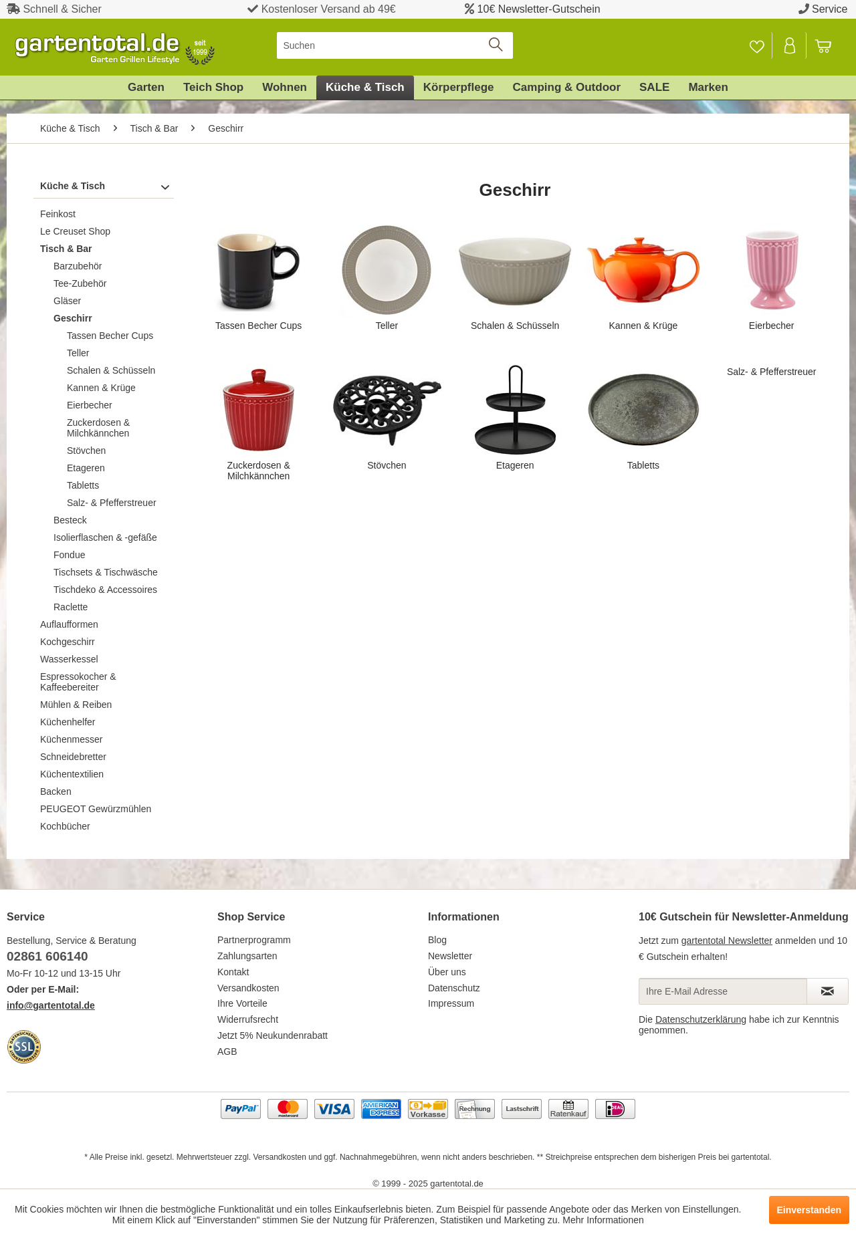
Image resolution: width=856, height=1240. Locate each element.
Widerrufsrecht (247, 1019)
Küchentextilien (72, 774)
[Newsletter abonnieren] (828, 991)
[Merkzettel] (757, 45)
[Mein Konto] (790, 45)
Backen (56, 791)
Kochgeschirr (67, 641)
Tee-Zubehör (80, 283)
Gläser (67, 300)
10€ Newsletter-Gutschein (539, 9)
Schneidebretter (73, 756)
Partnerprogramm (254, 940)
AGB (227, 1051)
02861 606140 (47, 956)
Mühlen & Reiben (76, 704)
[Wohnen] (284, 88)
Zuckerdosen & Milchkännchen (98, 428)
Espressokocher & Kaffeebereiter (78, 682)
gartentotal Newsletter (726, 940)
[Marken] (708, 88)
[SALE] (654, 88)
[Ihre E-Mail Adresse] (723, 991)
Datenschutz (454, 988)
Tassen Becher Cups (110, 335)
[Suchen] (395, 45)
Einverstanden (809, 1210)
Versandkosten (248, 988)
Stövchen (86, 450)
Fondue (69, 554)
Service (829, 9)
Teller (78, 353)
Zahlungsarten (247, 956)
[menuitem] (395, 45)
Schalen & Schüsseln (111, 370)
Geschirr (73, 318)
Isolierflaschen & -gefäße (105, 537)
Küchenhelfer (68, 722)
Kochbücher (65, 826)
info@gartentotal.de (51, 1005)
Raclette (71, 607)
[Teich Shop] (213, 88)
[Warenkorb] (829, 45)
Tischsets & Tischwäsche (106, 572)
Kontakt (233, 972)
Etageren (86, 468)
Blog (437, 940)
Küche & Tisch (72, 185)
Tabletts (83, 485)
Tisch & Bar (66, 248)
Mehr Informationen (602, 1220)
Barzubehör (78, 266)
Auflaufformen (69, 624)
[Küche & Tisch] (365, 88)
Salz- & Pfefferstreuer (111, 502)
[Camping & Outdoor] (567, 88)
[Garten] (146, 88)
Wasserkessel (69, 659)
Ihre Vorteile (242, 1003)
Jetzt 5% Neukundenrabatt (272, 1035)
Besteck (70, 520)
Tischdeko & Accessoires (105, 589)
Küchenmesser (71, 739)
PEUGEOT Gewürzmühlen (95, 808)
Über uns (447, 972)
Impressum (451, 1003)
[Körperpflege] (459, 88)
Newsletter (450, 956)
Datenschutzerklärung (700, 1019)
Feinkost (58, 214)
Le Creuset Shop (75, 231)
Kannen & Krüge (101, 387)
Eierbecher (89, 405)
